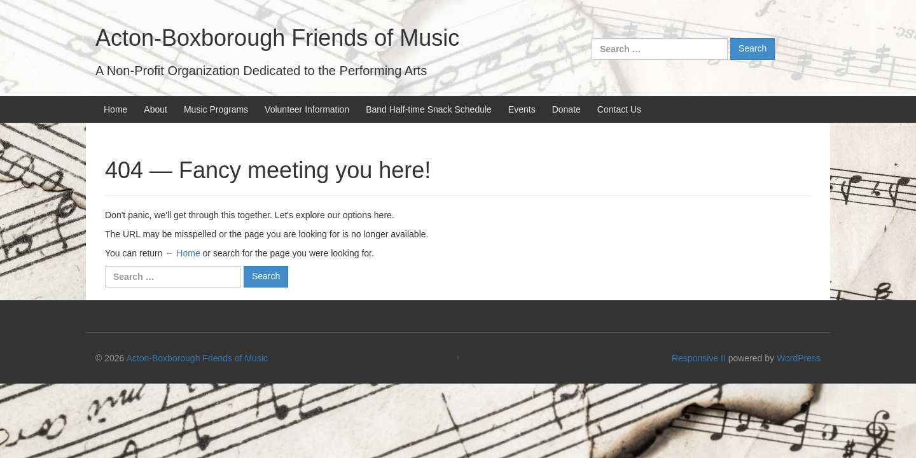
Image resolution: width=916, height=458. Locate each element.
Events (522, 109)
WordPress (799, 358)
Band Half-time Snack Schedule (429, 109)
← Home (182, 253)
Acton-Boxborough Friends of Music (277, 38)
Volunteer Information (307, 109)
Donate (566, 109)
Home (115, 109)
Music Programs (216, 109)
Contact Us (619, 109)
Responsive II (699, 358)
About (155, 109)
